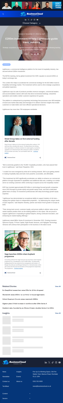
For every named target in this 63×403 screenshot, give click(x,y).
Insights (18, 372)
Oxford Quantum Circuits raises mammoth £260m (20, 299)
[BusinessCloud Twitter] (28, 19)
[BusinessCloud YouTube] (37, 19)
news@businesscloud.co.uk (42, 386)
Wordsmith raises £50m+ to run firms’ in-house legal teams (23, 295)
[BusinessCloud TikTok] (31, 19)
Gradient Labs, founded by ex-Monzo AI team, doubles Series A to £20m (28, 308)
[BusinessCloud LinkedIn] (25, 19)
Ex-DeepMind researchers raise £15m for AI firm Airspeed (22, 290)
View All (58, 286)
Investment (6, 64)
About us (19, 381)
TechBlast (5, 386)
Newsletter (5, 376)
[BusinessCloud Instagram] (34, 19)
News (4, 372)
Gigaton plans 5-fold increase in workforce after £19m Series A (24, 304)
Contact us (6, 381)
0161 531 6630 (38, 381)
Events (18, 376)
